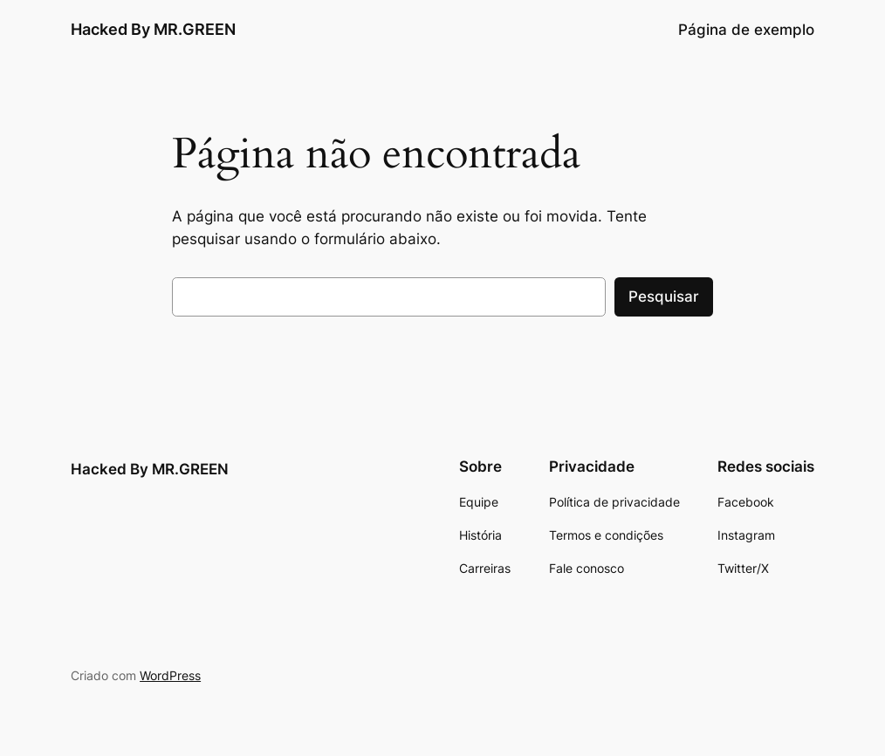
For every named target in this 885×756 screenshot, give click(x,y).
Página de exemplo (746, 29)
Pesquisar (663, 296)
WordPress (170, 675)
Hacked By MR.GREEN (153, 29)
